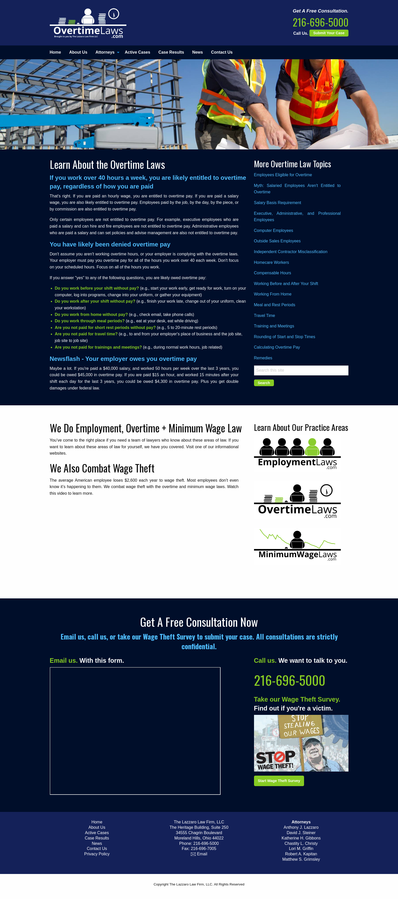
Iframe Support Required (135, 731)
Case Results (171, 52)
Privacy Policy (97, 854)
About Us (78, 52)
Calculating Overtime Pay (277, 347)
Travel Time (264, 315)
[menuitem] (57, 52)
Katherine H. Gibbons (301, 838)
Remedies (263, 358)
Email (199, 854)
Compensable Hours (272, 273)
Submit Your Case (329, 33)
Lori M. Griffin (301, 848)
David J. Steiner (301, 833)
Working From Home (273, 294)
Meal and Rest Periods (274, 305)
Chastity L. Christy (301, 843)
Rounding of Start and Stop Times (284, 337)
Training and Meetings (274, 326)
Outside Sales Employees (277, 241)
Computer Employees (273, 230)
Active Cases (137, 52)
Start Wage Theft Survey (279, 781)
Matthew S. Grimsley (301, 859)
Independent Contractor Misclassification (291, 252)
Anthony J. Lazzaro (301, 827)
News (197, 52)
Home (55, 52)
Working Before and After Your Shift (286, 283)
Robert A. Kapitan (301, 854)
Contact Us (222, 52)
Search (264, 383)
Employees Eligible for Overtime (283, 175)
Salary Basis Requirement (277, 202)
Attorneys (105, 52)
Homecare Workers (271, 262)
